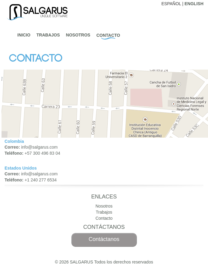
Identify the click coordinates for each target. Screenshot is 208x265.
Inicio (23, 35)
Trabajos (48, 35)
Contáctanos (103, 239)
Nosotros (78, 35)
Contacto (108, 35)
